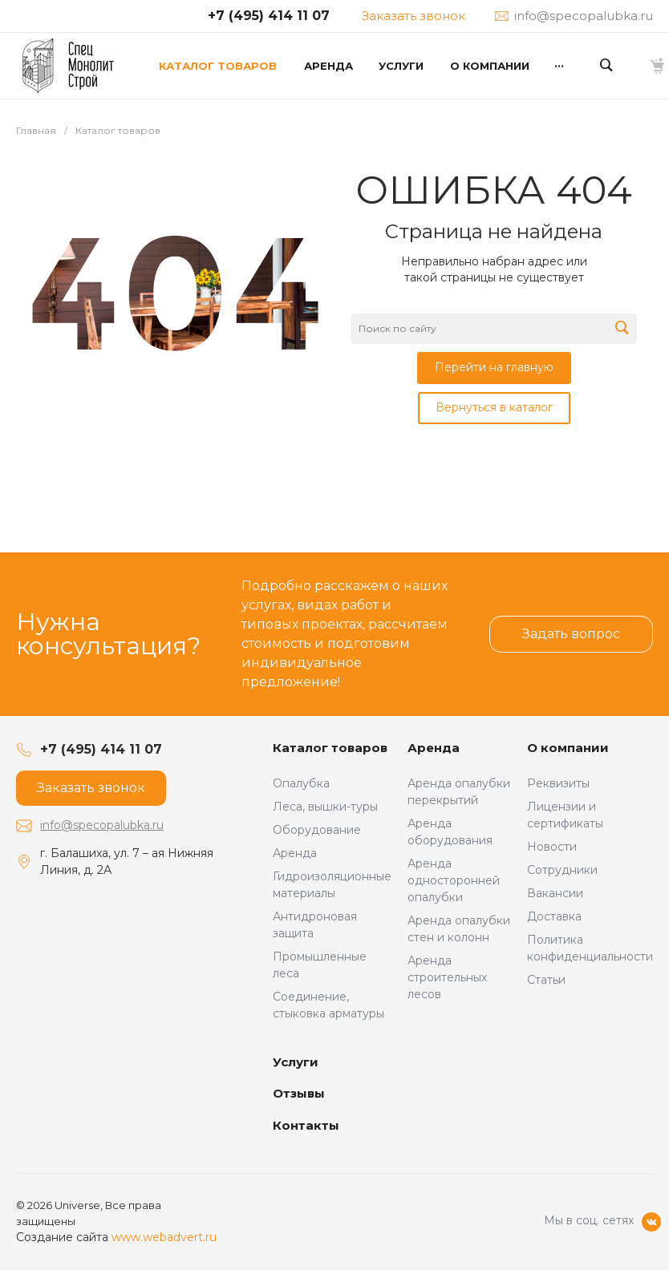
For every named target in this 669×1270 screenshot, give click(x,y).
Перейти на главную (494, 367)
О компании (568, 747)
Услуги (295, 1062)
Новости (552, 846)
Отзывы (299, 1093)
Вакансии (555, 893)
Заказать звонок (413, 15)
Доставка (554, 916)
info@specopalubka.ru (102, 825)
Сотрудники (562, 870)
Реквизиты (558, 783)
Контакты (306, 1125)
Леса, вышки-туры (325, 806)
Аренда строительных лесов (447, 977)
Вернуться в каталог (494, 407)
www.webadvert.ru (164, 1237)
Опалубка (301, 783)
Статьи (546, 980)
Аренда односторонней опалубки (453, 880)
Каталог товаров (330, 747)
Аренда (295, 853)
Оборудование (317, 830)
